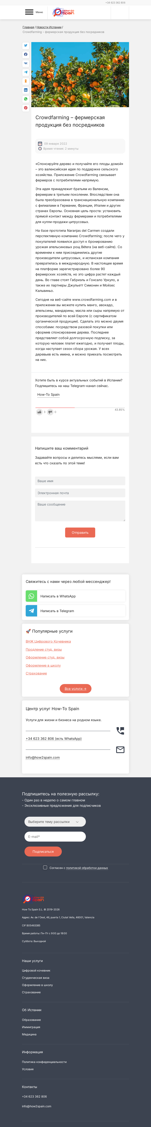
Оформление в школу (43, 665)
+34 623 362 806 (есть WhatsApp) (54, 738)
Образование (31, 1019)
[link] (25, 99)
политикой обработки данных (87, 868)
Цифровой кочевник (36, 970)
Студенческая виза (35, 977)
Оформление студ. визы (45, 657)
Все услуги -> (75, 689)
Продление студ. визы (44, 649)
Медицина (29, 1034)
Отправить (80, 532)
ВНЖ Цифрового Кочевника (48, 641)
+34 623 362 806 (115, 2)
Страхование (36, 673)
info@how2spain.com (43, 757)
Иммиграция (31, 1027)
